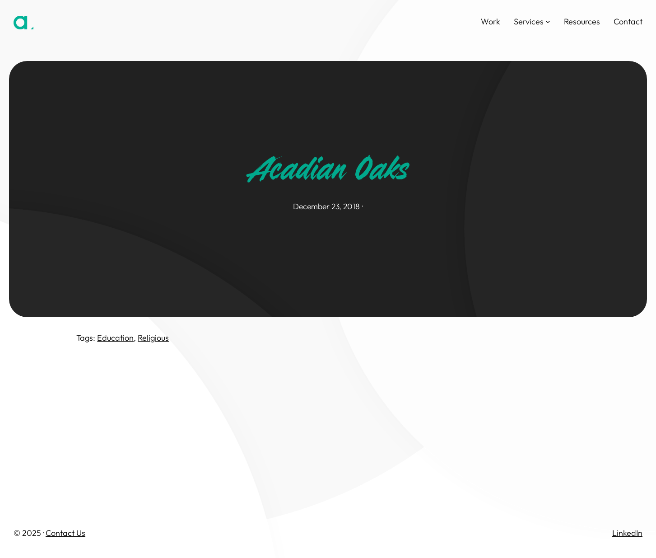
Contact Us (65, 533)
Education (115, 338)
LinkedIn (627, 533)
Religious (153, 338)
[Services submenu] (547, 21)
